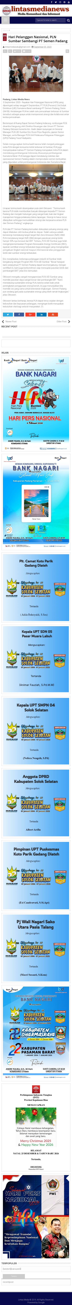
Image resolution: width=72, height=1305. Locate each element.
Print (17, 51)
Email (26, 51)
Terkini (14, 1276)
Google (41, 1302)
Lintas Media (23, 1300)
